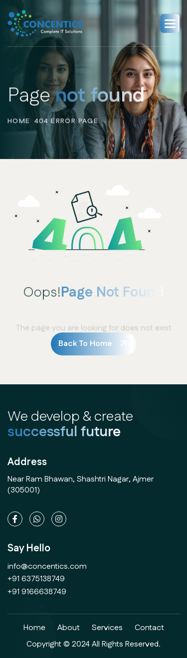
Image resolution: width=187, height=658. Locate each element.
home (18, 125)
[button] (170, 23)
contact (149, 628)
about (68, 628)
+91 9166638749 (36, 592)
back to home (85, 343)
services (107, 628)
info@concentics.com (47, 566)
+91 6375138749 (36, 579)
